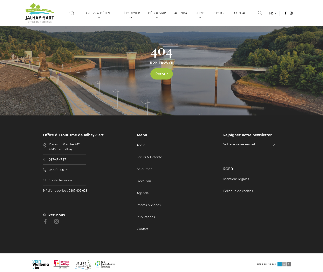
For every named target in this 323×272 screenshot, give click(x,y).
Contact (241, 14)
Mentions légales (236, 178)
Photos (219, 14)
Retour (161, 74)
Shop (199, 14)
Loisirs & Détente (99, 14)
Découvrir (157, 14)
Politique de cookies (238, 190)
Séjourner (131, 14)
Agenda (180, 14)
